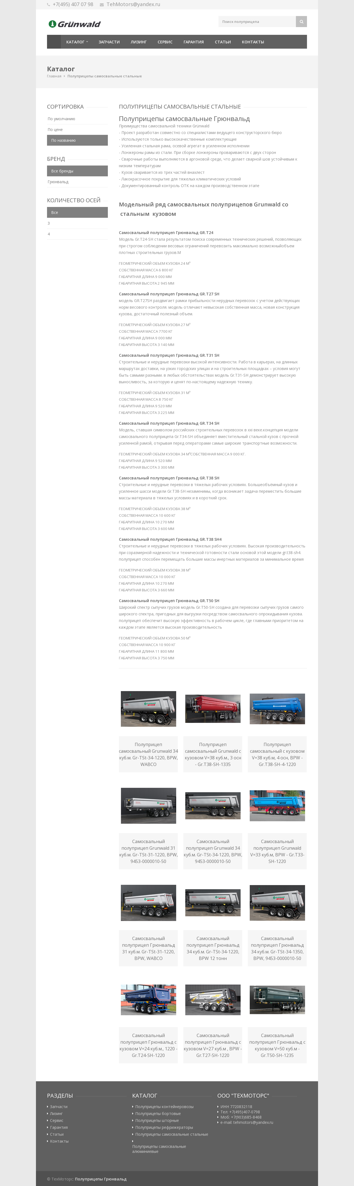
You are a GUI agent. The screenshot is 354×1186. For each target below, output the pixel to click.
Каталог (75, 41)
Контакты (253, 41)
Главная (54, 42)
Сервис (165, 41)
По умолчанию (61, 118)
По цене (55, 129)
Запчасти (109, 41)
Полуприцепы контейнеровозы (164, 1106)
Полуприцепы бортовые (158, 1113)
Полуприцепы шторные (157, 1120)
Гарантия (194, 41)
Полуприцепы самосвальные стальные (104, 76)
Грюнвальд (58, 181)
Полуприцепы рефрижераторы (164, 1127)
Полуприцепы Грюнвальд (101, 1179)
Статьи (223, 41)
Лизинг (139, 41)
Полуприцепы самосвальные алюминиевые (159, 1149)
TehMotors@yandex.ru (133, 4)
